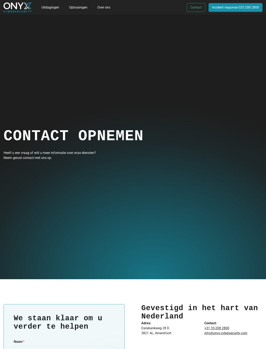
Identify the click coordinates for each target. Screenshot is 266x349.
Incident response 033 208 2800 (235, 7)
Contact (196, 7)
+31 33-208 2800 (216, 328)
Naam (18, 342)
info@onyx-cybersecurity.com (225, 333)
